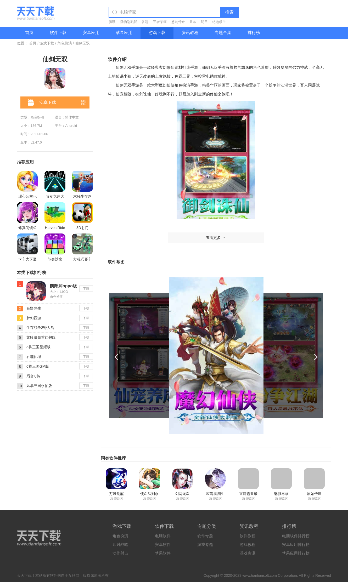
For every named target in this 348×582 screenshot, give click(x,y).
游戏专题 (205, 544)
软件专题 (205, 536)
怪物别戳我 (128, 22)
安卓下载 (42, 102)
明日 (204, 22)
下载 (86, 288)
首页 (29, 32)
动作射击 (120, 553)
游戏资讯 (247, 553)
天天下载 (24, 575)
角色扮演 (64, 43)
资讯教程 (190, 32)
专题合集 (223, 32)
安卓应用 (91, 32)
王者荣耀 (160, 22)
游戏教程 (247, 544)
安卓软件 (163, 544)
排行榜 (254, 32)
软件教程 (247, 536)
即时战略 (120, 544)
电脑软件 (163, 536)
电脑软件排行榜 (296, 536)
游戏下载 (157, 32)
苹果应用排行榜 (296, 553)
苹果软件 (163, 553)
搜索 (229, 12)
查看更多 (216, 238)
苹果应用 (124, 32)
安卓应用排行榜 (296, 544)
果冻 (192, 22)
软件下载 (58, 32)
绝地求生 (219, 22)
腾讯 (112, 22)
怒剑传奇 (178, 22)
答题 (145, 22)
